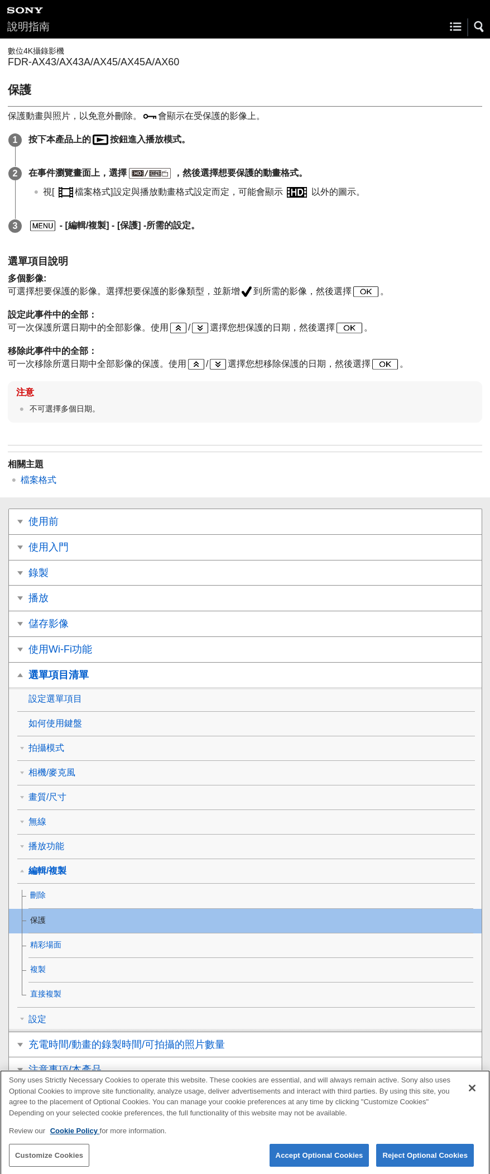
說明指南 (28, 26)
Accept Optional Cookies (319, 1161)
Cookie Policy (75, 1137)
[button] (479, 27)
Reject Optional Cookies (425, 1161)
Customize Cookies (49, 1161)
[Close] (472, 1094)
